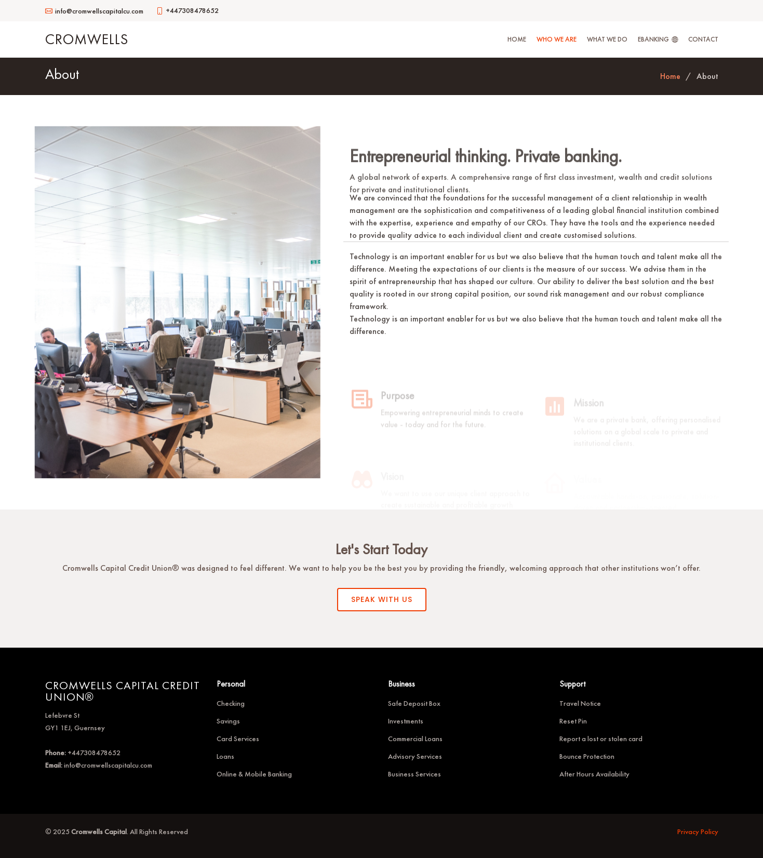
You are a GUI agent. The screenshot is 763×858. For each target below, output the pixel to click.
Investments (405, 721)
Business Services (414, 773)
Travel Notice (580, 703)
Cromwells (86, 39)
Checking (231, 703)
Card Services (238, 738)
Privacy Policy (697, 831)
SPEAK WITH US (381, 599)
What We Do (607, 39)
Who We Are (557, 39)
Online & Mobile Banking (254, 773)
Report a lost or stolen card (600, 738)
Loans (225, 756)
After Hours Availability (594, 773)
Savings (228, 721)
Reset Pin (573, 721)
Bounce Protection (586, 756)
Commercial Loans (415, 738)
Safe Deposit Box (414, 703)
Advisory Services (415, 756)
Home (516, 39)
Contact (703, 39)
